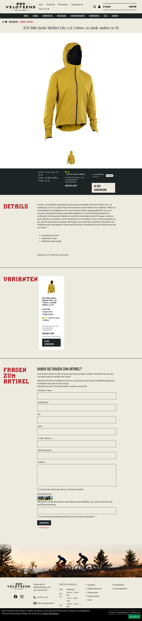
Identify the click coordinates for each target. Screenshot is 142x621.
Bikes (26, 15)
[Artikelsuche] (94, 7)
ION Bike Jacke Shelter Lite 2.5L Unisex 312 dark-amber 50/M (71, 27)
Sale (105, 15)
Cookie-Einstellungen (119, 612)
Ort (38, 414)
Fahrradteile (94, 15)
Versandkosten (120, 588)
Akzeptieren (134, 616)
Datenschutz (93, 596)
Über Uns (44, 9)
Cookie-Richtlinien (50, 613)
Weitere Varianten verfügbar (47, 311)
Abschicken (44, 522)
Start (41, 4)
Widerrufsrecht (95, 588)
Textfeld (40, 462)
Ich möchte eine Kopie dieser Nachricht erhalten (62, 489)
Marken (115, 15)
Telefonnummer (44, 450)
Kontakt (91, 584)
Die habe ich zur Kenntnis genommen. (67, 516)
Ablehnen (135, 612)
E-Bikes (35, 15)
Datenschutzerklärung (54, 516)
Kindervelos (48, 15)
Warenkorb (63, 4)
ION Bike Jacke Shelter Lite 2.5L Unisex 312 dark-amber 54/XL (49, 301)
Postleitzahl (42, 402)
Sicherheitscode (44, 494)
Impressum (93, 592)
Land (39, 426)
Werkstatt (50, 4)
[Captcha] (76, 510)
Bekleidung (61, 15)
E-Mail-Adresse (44, 438)
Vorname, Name (44, 390)
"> (5, 22)
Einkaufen (77, 4)
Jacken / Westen (26, 21)
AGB (90, 600)
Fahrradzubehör (78, 15)
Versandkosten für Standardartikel (71, 181)
